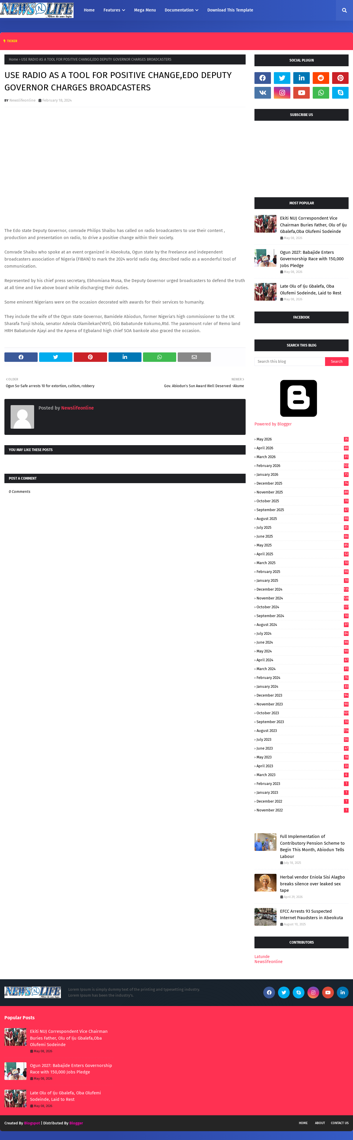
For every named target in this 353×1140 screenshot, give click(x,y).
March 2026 (303, 457)
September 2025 (303, 510)
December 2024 (303, 589)
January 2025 (303, 580)
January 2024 (303, 686)
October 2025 (303, 501)
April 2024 (303, 660)
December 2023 (303, 695)
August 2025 (303, 518)
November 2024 (303, 598)
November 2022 (303, 810)
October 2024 (303, 607)
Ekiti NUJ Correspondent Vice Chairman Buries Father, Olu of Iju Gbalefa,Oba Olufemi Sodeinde (313, 225)
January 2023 (303, 792)
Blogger (76, 1123)
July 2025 (303, 527)
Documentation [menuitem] (179, 10)
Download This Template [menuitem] (230, 10)
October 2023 (303, 713)
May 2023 (303, 757)
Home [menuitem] (89, 10)
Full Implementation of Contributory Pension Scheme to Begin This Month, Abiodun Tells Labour (312, 846)
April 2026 (303, 448)
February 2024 (303, 677)
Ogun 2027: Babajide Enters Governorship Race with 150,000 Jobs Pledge (312, 259)
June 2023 (303, 748)
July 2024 (303, 633)
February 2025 (303, 571)
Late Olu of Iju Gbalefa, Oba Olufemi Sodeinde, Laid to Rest (310, 290)
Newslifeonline (22, 100)
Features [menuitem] (112, 10)
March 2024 (303, 669)
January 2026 (303, 474)
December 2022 (303, 801)
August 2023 (303, 730)
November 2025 (303, 492)
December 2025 (303, 483)
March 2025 (303, 563)
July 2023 (303, 739)
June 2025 (303, 536)
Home (13, 59)
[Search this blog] (289, 361)
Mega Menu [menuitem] (145, 10)
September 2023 (303, 722)
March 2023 (303, 775)
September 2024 (303, 616)
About (320, 1123)
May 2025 (303, 545)
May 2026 (303, 439)
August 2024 (303, 624)
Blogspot (32, 1123)
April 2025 (303, 554)
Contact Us (340, 1123)
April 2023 (303, 766)
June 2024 (303, 642)
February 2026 (303, 465)
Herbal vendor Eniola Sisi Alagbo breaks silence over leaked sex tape (312, 883)
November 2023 (303, 704)
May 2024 (303, 651)
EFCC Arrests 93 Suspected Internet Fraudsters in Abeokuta (311, 915)
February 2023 (303, 783)
